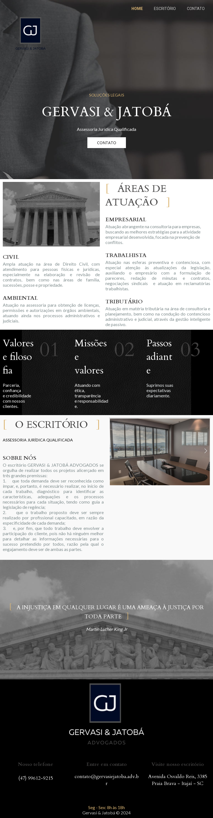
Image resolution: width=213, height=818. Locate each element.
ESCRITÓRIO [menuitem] (165, 8)
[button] (106, 142)
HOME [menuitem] (137, 8)
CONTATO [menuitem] (196, 8)
